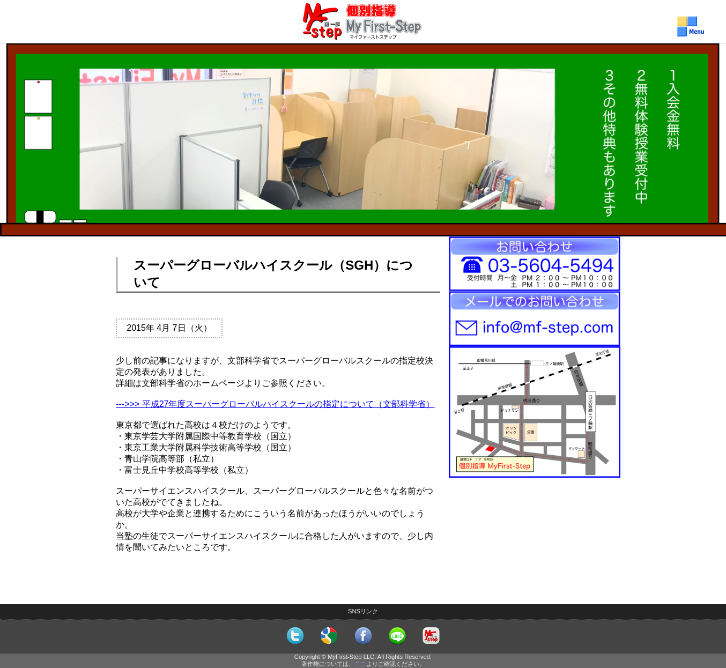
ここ (360, 663)
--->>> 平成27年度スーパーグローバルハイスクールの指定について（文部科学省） (275, 404)
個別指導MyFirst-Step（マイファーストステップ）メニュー (363, 32)
